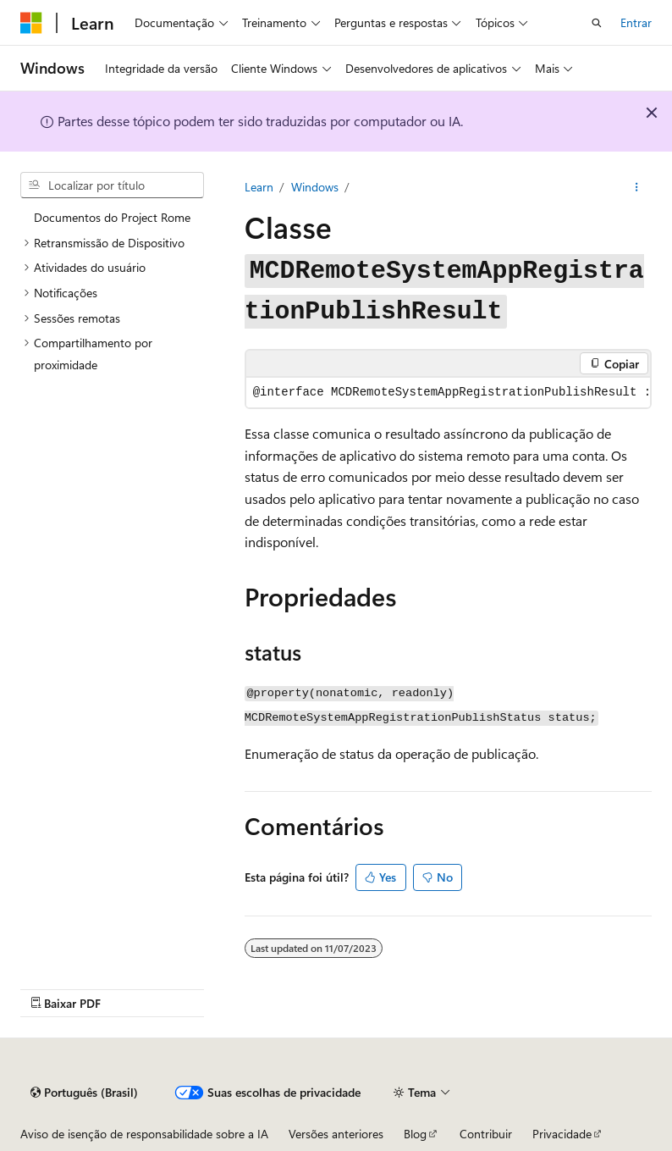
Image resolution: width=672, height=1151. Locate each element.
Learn (259, 187)
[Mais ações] (637, 187)
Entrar (636, 22)
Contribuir (486, 1134)
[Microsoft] (31, 23)
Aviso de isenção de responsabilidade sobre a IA (144, 1134)
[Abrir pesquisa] (597, 23)
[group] (448, 392)
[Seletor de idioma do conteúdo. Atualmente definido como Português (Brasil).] (84, 1092)
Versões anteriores (336, 1134)
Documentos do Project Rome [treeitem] (112, 217)
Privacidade (562, 1134)
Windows (315, 187)
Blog (415, 1134)
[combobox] (112, 185)
